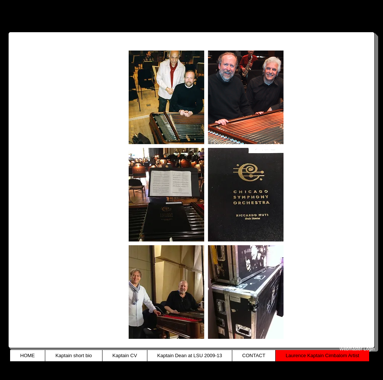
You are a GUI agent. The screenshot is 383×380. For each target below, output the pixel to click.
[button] (166, 97)
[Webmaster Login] (357, 349)
